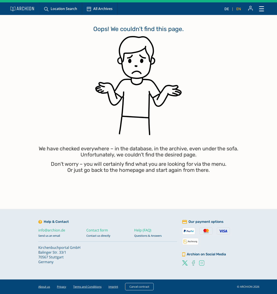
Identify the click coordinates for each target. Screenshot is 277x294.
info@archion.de (51, 230)
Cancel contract (139, 287)
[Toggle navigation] (261, 8)
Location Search (64, 8)
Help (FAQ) (142, 230)
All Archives (103, 8)
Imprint (113, 287)
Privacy (61, 287)
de (226, 9)
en (238, 9)
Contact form (97, 230)
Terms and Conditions (87, 287)
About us (44, 287)
